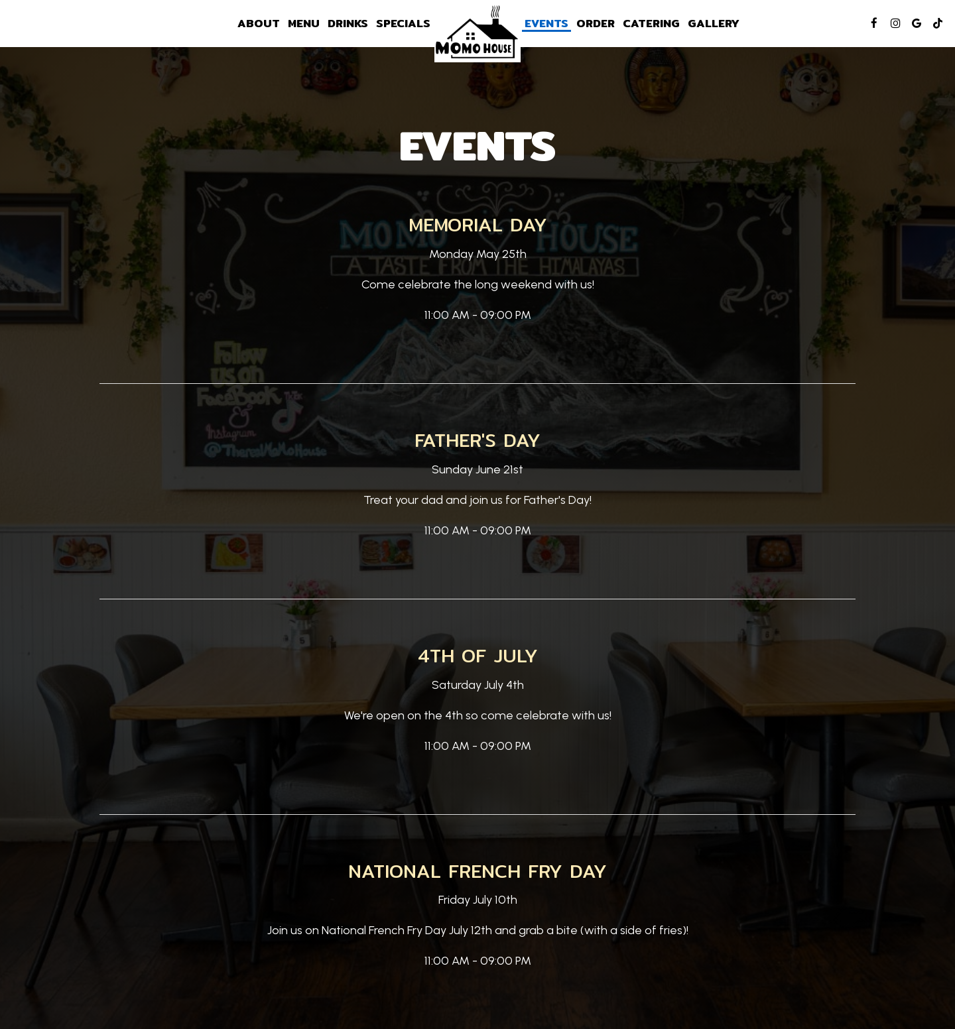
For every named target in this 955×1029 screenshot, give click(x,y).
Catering (651, 23)
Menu (304, 23)
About (258, 23)
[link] (477, 32)
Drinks (348, 23)
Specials (403, 23)
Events (546, 23)
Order (595, 23)
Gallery (713, 23)
